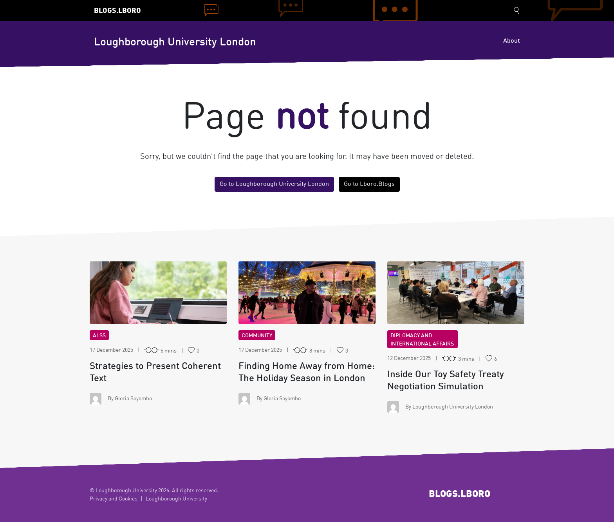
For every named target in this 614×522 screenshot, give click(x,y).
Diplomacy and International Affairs (422, 340)
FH (307, 292)
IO (456, 292)
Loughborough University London (175, 42)
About (511, 41)
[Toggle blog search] (512, 10)
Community (257, 335)
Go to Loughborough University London (274, 184)
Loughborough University (176, 499)
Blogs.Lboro (117, 11)
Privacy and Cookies (113, 499)
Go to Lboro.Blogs (369, 184)
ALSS (99, 335)
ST (158, 292)
